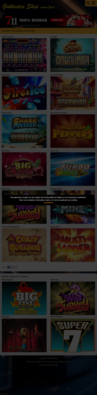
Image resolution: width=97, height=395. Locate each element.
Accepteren (48, 203)
